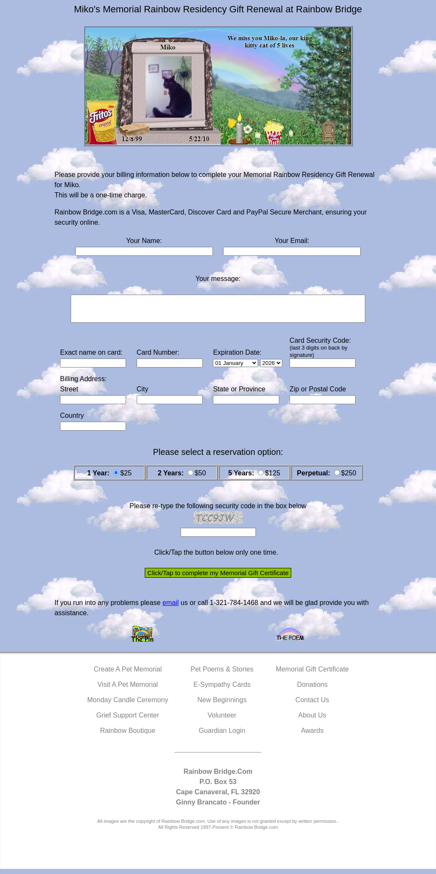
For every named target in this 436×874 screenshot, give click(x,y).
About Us (312, 720)
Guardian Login (222, 735)
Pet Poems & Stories (222, 674)
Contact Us (312, 705)
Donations (312, 689)
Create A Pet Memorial (128, 674)
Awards (312, 735)
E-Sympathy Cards (221, 689)
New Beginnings (222, 705)
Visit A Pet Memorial (128, 689)
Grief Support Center (127, 720)
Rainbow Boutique (127, 735)
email (170, 607)
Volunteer (222, 720)
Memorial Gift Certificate (312, 674)
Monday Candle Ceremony (127, 705)
